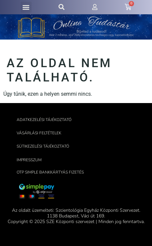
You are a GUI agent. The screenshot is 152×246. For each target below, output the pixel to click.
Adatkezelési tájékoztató (44, 119)
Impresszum (29, 160)
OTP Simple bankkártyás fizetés (50, 172)
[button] (26, 7)
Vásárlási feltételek (39, 133)
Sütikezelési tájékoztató (43, 146)
